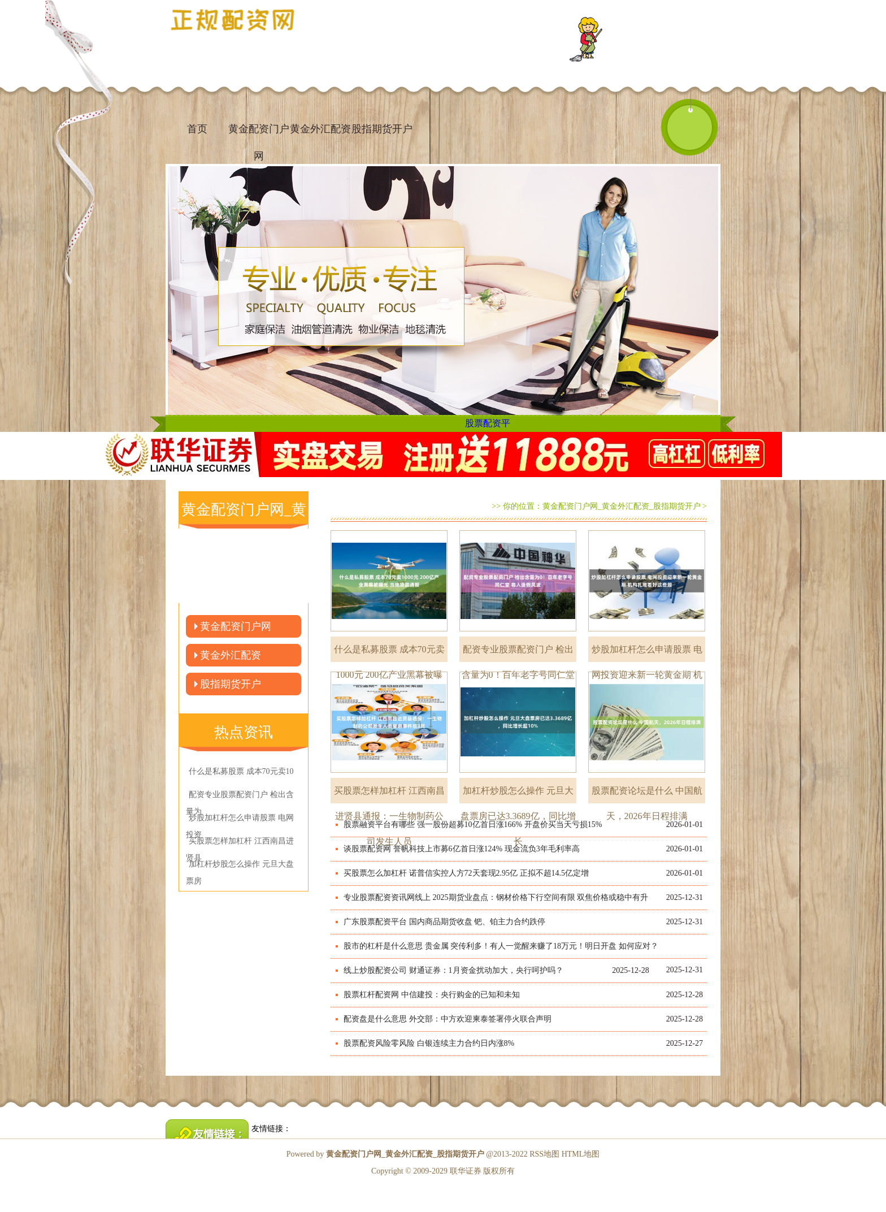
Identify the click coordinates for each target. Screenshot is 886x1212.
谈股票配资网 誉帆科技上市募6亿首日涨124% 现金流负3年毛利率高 (462, 849)
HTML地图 (581, 1154)
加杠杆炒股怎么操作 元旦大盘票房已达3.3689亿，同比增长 (518, 794)
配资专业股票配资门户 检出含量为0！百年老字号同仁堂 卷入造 (518, 653)
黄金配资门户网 (258, 134)
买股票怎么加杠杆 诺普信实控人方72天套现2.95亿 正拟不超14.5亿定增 (466, 873)
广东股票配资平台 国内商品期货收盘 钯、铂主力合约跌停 (444, 921)
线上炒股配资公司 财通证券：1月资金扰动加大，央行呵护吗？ (453, 970)
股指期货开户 (381, 129)
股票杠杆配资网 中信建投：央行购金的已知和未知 (432, 994)
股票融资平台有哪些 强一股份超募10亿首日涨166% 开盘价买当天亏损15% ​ (474, 824)
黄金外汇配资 (320, 129)
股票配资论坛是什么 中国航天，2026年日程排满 (647, 794)
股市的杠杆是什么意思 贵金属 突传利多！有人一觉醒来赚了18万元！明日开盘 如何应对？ (501, 946)
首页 (197, 129)
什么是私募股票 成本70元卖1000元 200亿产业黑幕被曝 (389, 653)
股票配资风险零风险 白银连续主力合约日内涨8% (429, 1043)
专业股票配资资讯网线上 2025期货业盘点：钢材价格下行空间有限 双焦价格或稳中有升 (496, 897)
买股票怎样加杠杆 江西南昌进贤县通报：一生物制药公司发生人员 (389, 794)
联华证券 (465, 1171)
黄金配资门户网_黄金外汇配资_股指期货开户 (621, 506)
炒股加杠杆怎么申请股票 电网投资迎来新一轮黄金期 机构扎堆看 (647, 653)
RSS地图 (544, 1154)
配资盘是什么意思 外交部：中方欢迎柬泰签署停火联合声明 (447, 1019)
